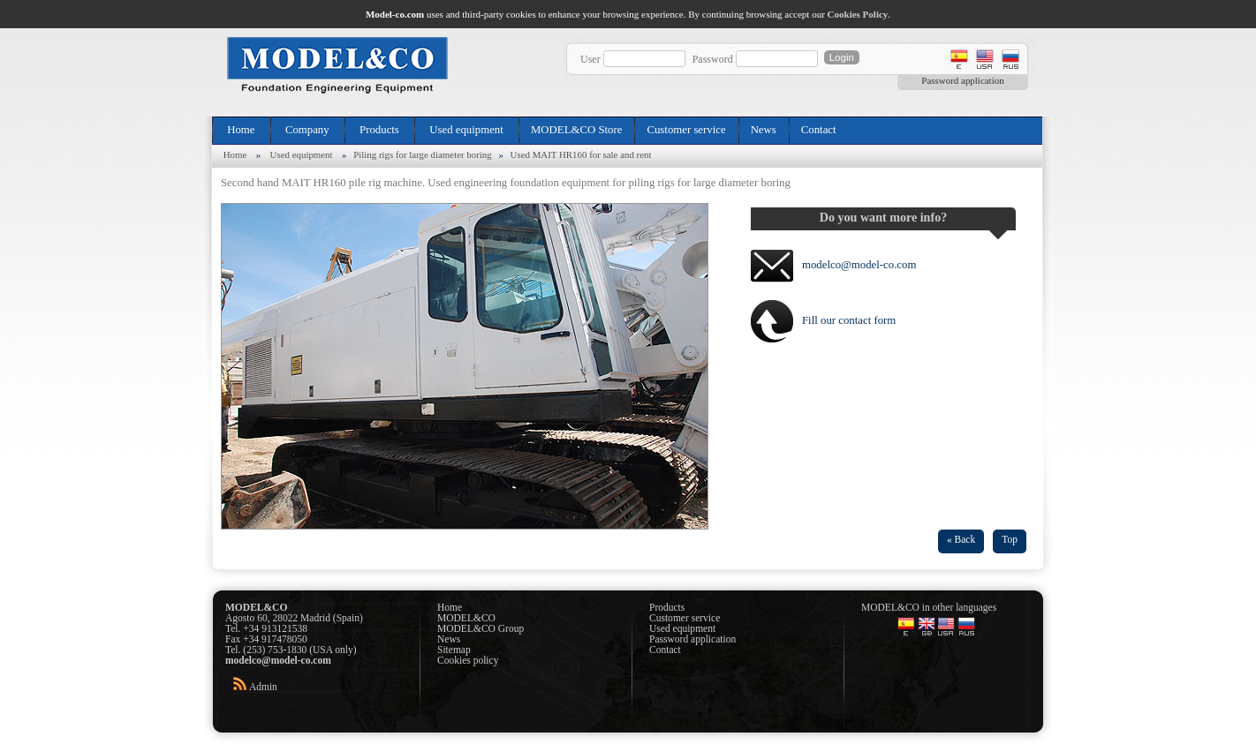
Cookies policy (467, 660)
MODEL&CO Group (480, 628)
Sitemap (454, 649)
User (590, 59)
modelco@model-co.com (859, 265)
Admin (263, 686)
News (763, 130)
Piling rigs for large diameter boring (422, 154)
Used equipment (466, 130)
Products (379, 130)
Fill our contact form (849, 320)
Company (307, 130)
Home (241, 130)
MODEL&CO (466, 617)
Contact (818, 130)
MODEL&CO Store (576, 130)
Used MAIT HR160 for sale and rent (581, 154)
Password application (962, 80)
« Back (961, 539)
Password (712, 59)
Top (1010, 539)
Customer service (686, 130)
